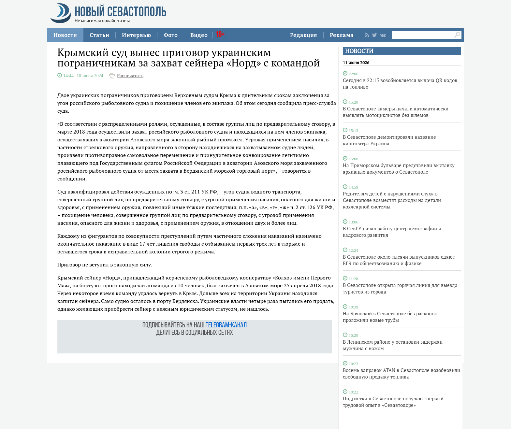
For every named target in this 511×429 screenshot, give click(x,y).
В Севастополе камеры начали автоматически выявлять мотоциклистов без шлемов (395, 111)
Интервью (136, 35)
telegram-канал (226, 325)
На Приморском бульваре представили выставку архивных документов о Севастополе (399, 168)
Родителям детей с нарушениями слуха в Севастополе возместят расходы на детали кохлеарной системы (392, 200)
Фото (171, 35)
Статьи (99, 35)
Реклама (342, 35)
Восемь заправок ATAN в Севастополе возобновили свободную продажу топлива (401, 373)
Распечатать (130, 76)
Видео (199, 35)
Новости (65, 35)
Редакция (303, 35)
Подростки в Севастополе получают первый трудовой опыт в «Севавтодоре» (393, 401)
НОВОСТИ (359, 51)
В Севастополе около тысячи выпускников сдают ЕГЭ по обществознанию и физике (399, 259)
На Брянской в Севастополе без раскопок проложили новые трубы (390, 316)
